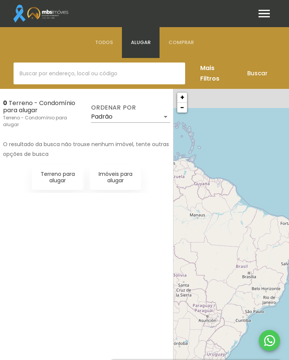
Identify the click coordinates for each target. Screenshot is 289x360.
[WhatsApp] (269, 340)
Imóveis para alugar (115, 177)
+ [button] (182, 97)
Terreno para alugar (58, 177)
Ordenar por (113, 108)
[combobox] (99, 73)
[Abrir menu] (264, 14)
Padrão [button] (102, 116)
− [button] (182, 107)
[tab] (104, 42)
